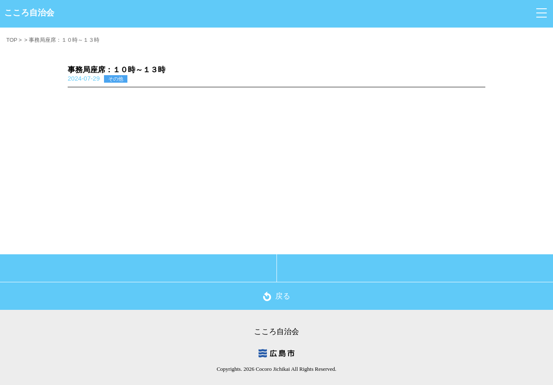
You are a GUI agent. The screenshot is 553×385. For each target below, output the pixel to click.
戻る (276, 296)
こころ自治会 (29, 12)
